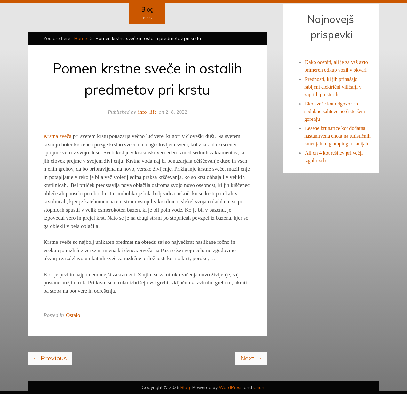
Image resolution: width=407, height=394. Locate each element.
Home (80, 38)
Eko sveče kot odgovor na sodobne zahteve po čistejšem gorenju (334, 111)
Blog (147, 9)
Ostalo (73, 315)
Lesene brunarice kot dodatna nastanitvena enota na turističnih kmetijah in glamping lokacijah (337, 136)
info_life (147, 112)
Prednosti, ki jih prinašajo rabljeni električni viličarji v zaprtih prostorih (333, 86)
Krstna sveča (57, 136)
